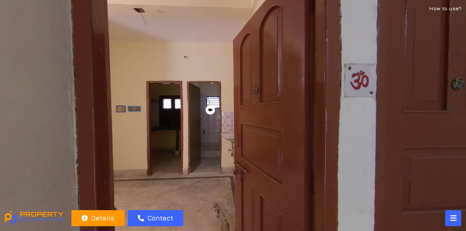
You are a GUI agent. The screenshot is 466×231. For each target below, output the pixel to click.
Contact (155, 218)
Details (97, 218)
